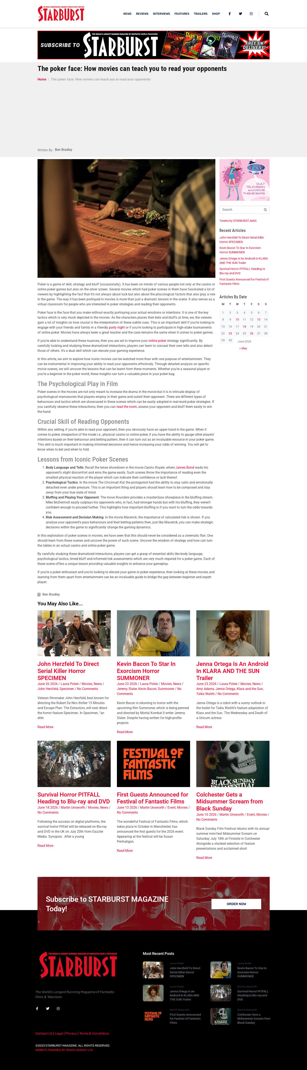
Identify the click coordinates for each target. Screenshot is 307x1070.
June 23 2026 (127, 684)
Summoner (166, 689)
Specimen (66, 689)
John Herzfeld (48, 689)
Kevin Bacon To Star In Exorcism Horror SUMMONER (146, 671)
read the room (126, 407)
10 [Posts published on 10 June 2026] (237, 319)
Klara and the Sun (250, 689)
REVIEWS (142, 14)
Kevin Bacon (147, 689)
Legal (59, 1033)
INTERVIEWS (161, 14)
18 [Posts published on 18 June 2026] (244, 326)
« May (243, 348)
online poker (157, 341)
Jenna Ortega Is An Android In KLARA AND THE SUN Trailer (232, 671)
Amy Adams (205, 689)
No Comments (87, 689)
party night (117, 327)
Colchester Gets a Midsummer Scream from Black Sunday (229, 801)
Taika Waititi (205, 694)
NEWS (127, 14)
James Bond (185, 467)
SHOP (216, 14)
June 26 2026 (48, 684)
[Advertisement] (154, 113)
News (98, 684)
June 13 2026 (127, 807)
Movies (87, 684)
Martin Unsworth (73, 807)
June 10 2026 (206, 815)
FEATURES (182, 14)
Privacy (71, 1033)
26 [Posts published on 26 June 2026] (251, 333)
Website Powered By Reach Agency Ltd (64, 1050)
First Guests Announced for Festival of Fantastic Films (152, 798)
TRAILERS (200, 14)
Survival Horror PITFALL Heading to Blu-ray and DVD (74, 798)
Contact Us (43, 1033)
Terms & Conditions (94, 1033)
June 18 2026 (48, 807)
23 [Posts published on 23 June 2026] (230, 333)
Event (171, 807)
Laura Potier (70, 684)
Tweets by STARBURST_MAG (238, 220)
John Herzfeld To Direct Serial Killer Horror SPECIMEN (68, 671)
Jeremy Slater (127, 689)
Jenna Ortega (225, 689)
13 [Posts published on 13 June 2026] (258, 319)
